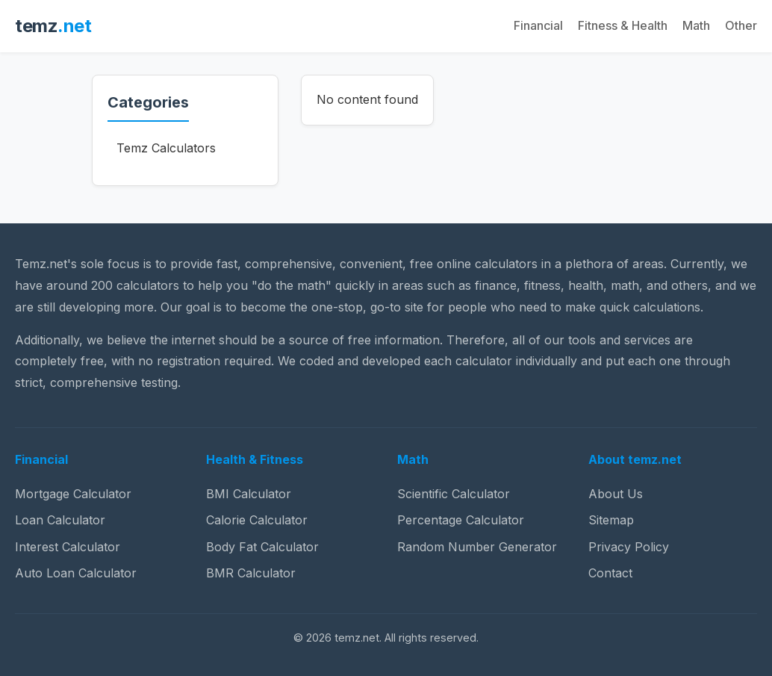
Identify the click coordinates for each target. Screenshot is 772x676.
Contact (610, 572)
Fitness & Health (622, 25)
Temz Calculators (166, 147)
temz (53, 26)
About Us (615, 493)
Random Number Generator (477, 546)
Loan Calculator (60, 519)
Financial (538, 25)
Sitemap (611, 519)
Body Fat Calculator (262, 546)
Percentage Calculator (460, 519)
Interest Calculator (67, 546)
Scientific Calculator (453, 493)
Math (696, 25)
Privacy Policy (628, 546)
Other (741, 25)
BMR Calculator (251, 572)
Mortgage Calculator (73, 493)
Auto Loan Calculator (76, 572)
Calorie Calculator (257, 519)
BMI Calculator (248, 493)
